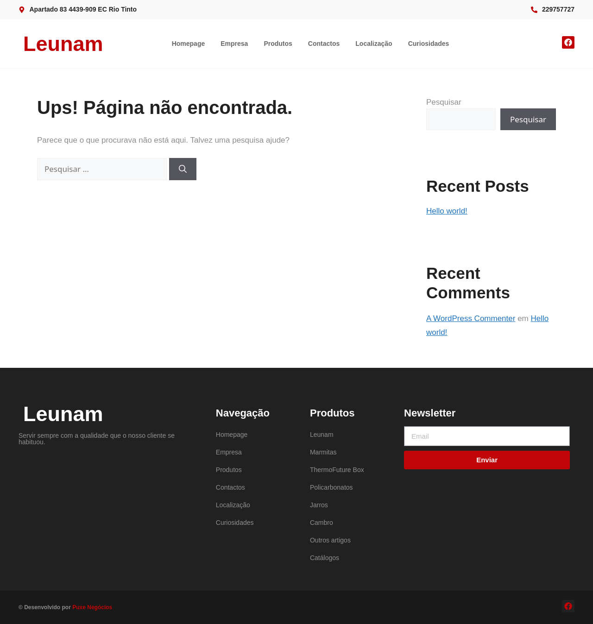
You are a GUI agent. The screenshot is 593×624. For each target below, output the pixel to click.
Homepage (188, 43)
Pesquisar (443, 102)
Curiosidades (428, 43)
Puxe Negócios (92, 607)
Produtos (278, 43)
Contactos (324, 43)
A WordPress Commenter (470, 318)
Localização (373, 43)
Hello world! (446, 211)
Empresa (234, 43)
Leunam (63, 44)
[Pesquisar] (182, 169)
